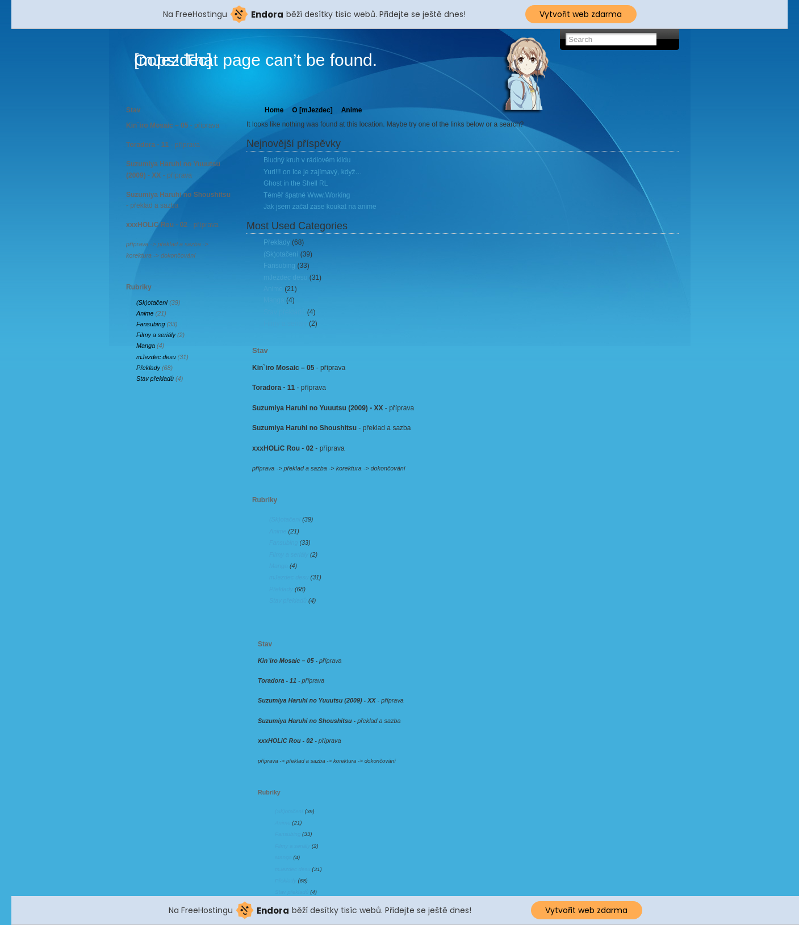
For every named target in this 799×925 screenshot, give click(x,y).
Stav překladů (155, 378)
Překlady (148, 367)
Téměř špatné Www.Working (306, 195)
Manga (145, 345)
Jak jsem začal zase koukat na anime (320, 207)
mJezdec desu (156, 357)
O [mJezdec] (312, 110)
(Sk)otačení (152, 302)
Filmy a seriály (155, 334)
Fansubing (150, 324)
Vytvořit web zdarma (580, 14)
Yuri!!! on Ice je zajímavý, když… (312, 172)
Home (274, 110)
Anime (145, 313)
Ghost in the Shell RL (295, 183)
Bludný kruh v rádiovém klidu (306, 160)
